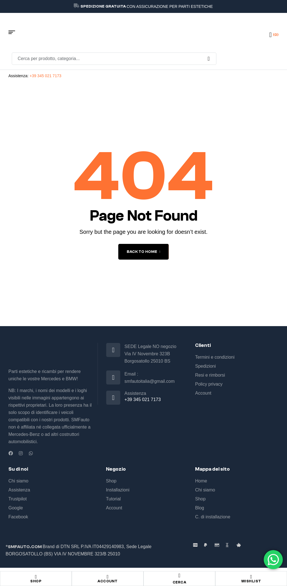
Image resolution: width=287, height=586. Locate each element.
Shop (35, 581)
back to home (143, 251)
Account (108, 581)
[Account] (107, 576)
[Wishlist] (251, 576)
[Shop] (35, 576)
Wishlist (251, 581)
